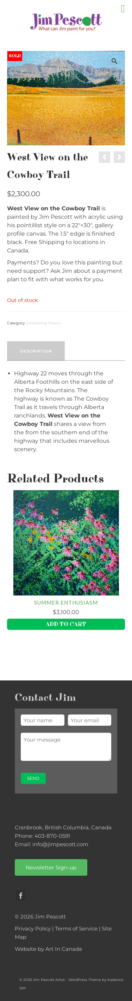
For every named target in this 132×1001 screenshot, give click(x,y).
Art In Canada (63, 949)
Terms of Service (76, 928)
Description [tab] (36, 351)
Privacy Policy (33, 928)
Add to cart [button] (66, 624)
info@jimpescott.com (60, 844)
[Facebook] (21, 895)
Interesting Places (43, 323)
